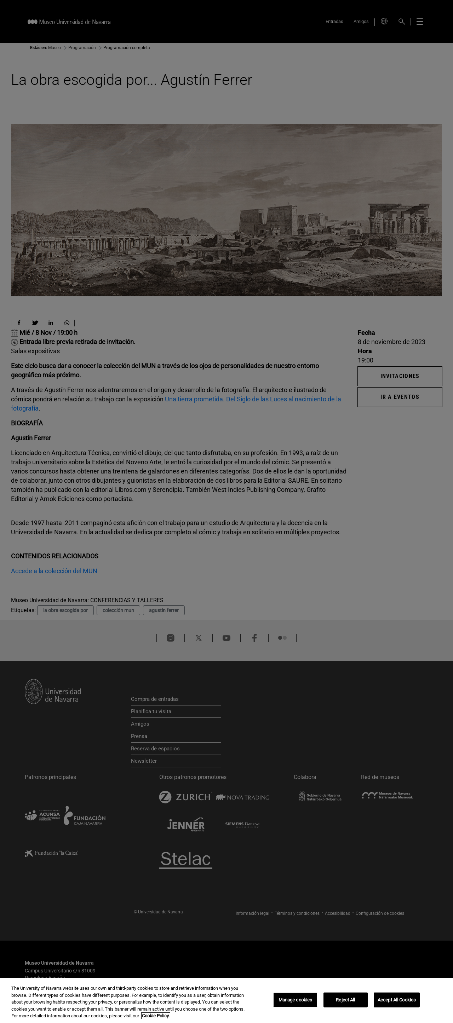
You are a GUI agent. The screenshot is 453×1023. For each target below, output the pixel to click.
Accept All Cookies (397, 999)
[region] (226, 1000)
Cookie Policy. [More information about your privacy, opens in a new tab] (156, 1015)
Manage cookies (295, 999)
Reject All (345, 999)
